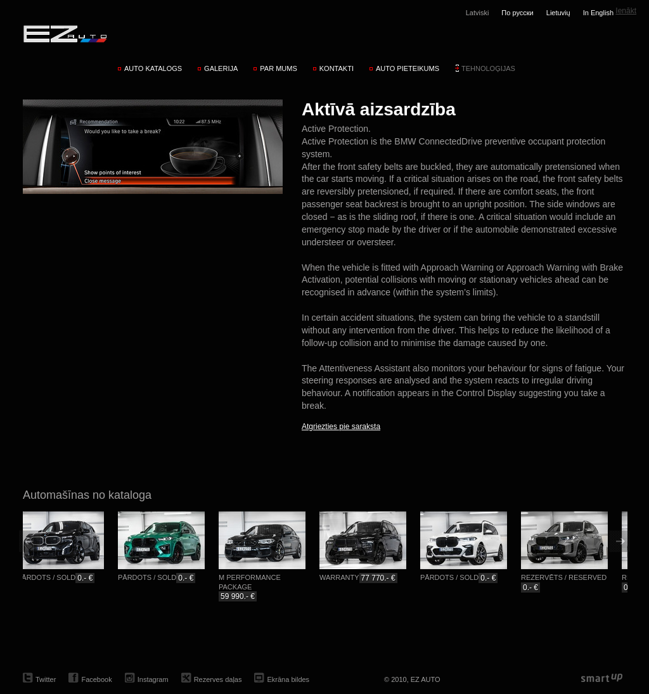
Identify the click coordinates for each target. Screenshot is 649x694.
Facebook (96, 679)
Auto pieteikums (407, 68)
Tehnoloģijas (488, 68)
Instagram (153, 679)
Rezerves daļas (218, 679)
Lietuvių (558, 12)
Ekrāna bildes (288, 679)
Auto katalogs (153, 68)
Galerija (221, 68)
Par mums (278, 68)
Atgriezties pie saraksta (341, 426)
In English (598, 12)
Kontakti (336, 68)
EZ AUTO (64, 33)
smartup (601, 678)
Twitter (45, 679)
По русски (517, 12)
